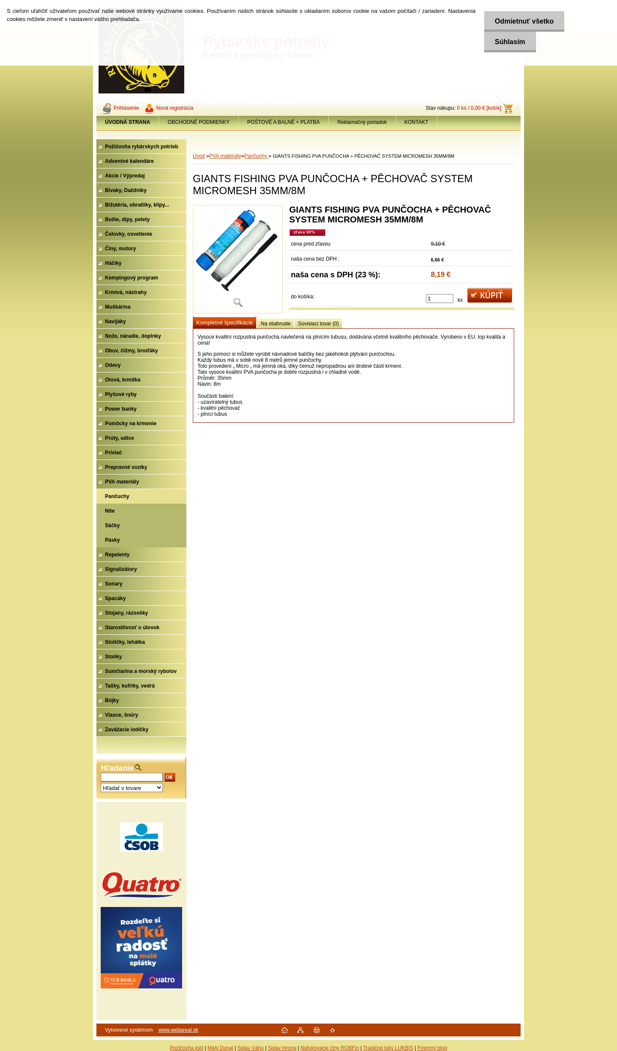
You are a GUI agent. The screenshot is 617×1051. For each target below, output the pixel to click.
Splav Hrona (282, 1048)
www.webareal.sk (178, 1030)
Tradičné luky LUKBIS (388, 1048)
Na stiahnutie (276, 324)
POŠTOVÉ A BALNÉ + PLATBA (283, 122)
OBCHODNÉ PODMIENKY (199, 122)
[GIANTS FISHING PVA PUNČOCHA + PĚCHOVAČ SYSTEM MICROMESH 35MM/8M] (237, 259)
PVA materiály (225, 156)
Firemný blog (432, 1048)
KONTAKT (416, 122)
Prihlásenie (126, 108)
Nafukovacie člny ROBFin (329, 1048)
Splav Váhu (250, 1048)
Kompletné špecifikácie (224, 322)
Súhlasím (509, 41)
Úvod (199, 156)
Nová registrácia (174, 108)
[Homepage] (127, 122)
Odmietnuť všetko (523, 21)
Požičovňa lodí (186, 1048)
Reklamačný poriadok (361, 122)
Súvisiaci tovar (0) (318, 324)
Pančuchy (256, 156)
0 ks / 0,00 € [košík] (479, 108)
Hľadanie (117, 768)
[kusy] (439, 298)
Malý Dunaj (220, 1048)
